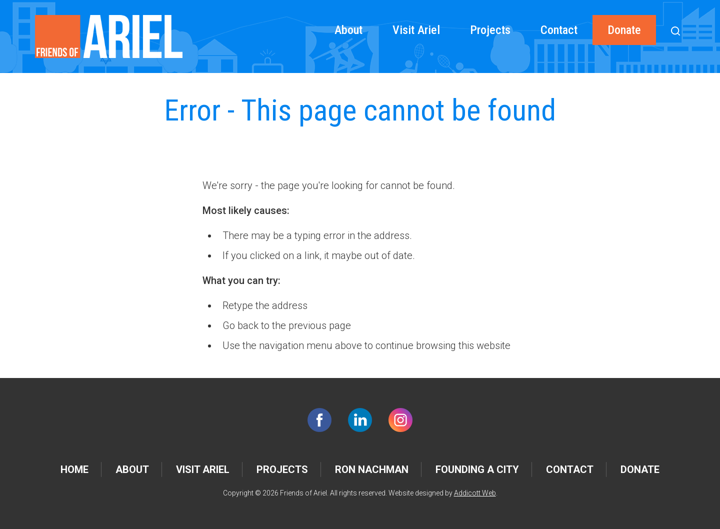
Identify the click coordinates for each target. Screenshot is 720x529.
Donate (624, 30)
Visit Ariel (416, 30)
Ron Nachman (371, 470)
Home (74, 470)
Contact (559, 30)
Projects (490, 30)
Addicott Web (475, 493)
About (348, 30)
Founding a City (477, 470)
